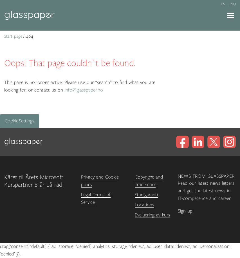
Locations (144, 204)
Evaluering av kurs (152, 215)
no (233, 4)
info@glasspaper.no (84, 90)
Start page (13, 36)
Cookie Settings (19, 121)
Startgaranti (146, 194)
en (223, 4)
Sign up (185, 211)
